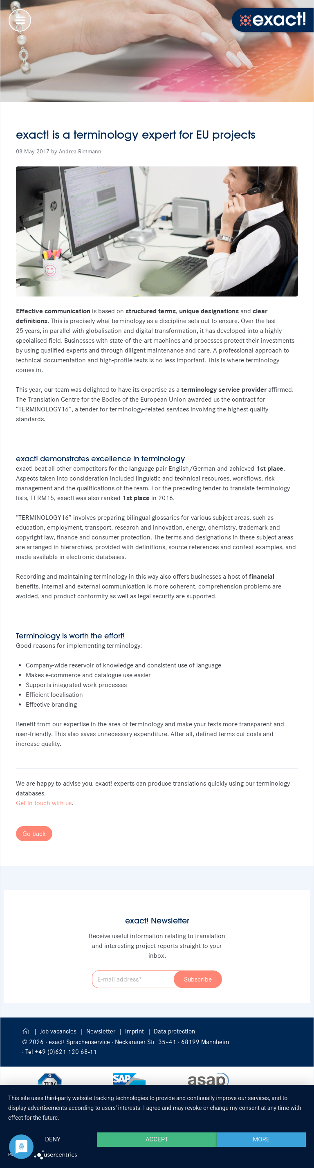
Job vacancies (59, 1031)
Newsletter (101, 1031)
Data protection (174, 1031)
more (261, 1139)
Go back (34, 834)
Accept (157, 1139)
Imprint (135, 1031)
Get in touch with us (44, 803)
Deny (53, 1139)
